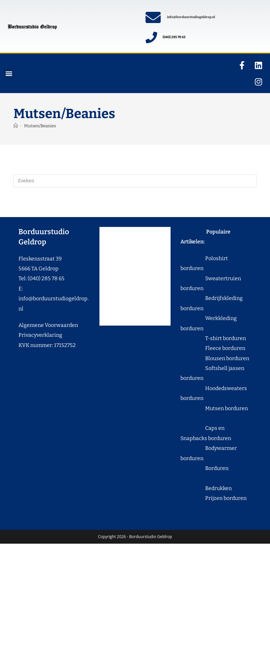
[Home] (16, 125)
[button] (8, 73)
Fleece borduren (212, 348)
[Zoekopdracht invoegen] (135, 180)
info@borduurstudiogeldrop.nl (191, 17)
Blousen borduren (214, 358)
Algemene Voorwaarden (48, 325)
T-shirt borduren (213, 338)
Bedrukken (206, 488)
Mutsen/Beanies (40, 125)
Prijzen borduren (213, 498)
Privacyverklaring (40, 335)
